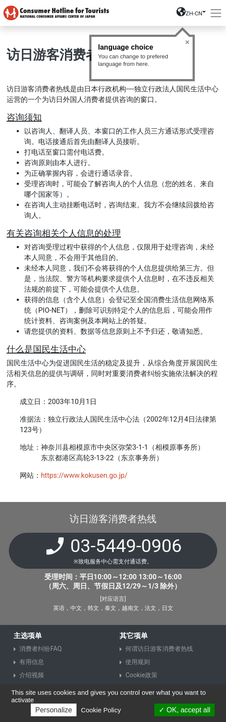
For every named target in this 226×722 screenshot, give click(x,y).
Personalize (53, 710)
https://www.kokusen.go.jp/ (84, 475)
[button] (191, 15)
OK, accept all (184, 710)
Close (187, 42)
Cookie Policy (101, 710)
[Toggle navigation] (215, 13)
